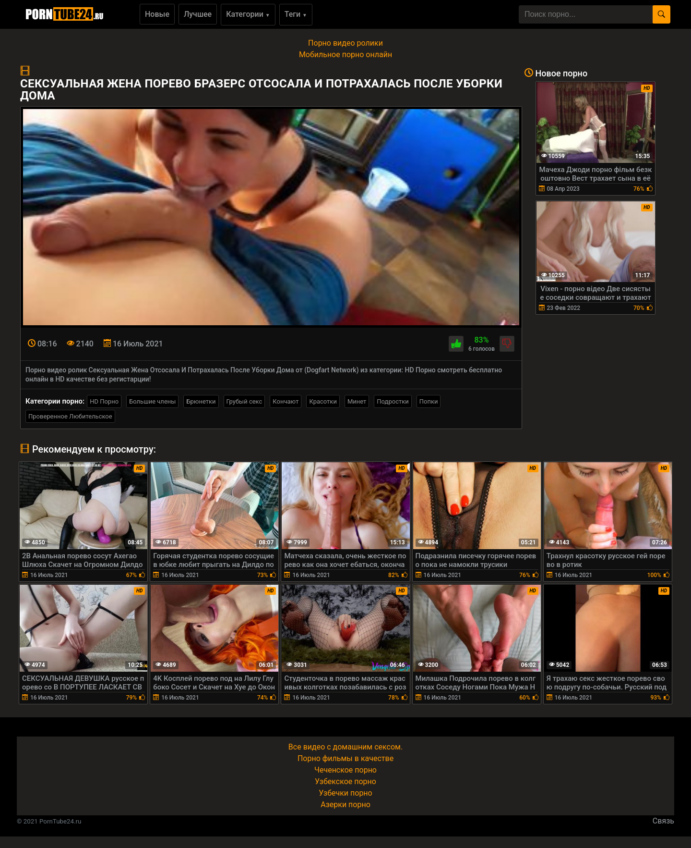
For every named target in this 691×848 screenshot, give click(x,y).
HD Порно (104, 401)
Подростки (392, 401)
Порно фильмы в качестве (345, 758)
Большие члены (152, 401)
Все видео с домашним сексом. (345, 746)
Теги (296, 14)
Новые (157, 14)
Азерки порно (345, 804)
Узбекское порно (345, 781)
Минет (356, 401)
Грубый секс (244, 401)
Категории (248, 14)
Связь (663, 820)
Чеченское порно (345, 769)
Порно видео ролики (345, 43)
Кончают (285, 401)
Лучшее (198, 14)
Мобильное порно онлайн (345, 54)
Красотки (322, 401)
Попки (428, 401)
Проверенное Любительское (70, 416)
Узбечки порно (345, 793)
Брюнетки (200, 401)
